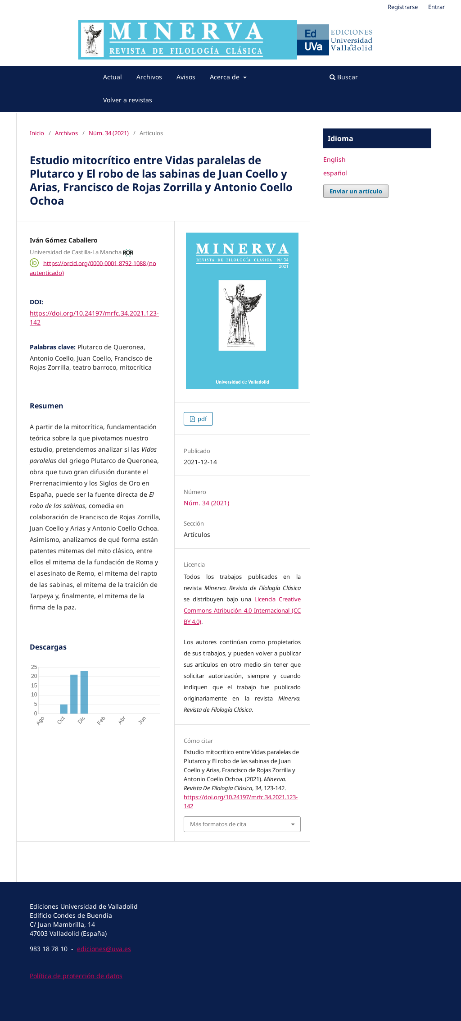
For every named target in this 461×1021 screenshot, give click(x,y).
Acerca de (225, 77)
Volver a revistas (127, 100)
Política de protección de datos (76, 975)
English (334, 159)
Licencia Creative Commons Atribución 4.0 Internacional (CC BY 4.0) (242, 610)
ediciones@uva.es (104, 948)
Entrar (436, 7)
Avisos (185, 77)
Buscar (344, 77)
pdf (201, 419)
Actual (112, 77)
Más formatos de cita (218, 824)
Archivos (149, 77)
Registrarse (403, 7)
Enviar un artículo (356, 191)
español (335, 173)
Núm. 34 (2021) (109, 133)
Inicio (37, 133)
